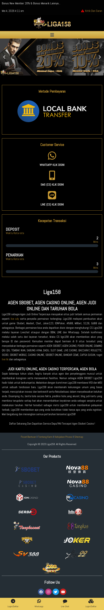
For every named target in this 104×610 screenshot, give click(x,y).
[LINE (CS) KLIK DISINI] (52, 195)
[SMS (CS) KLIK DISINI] (52, 175)
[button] (52, 35)
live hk (5, 359)
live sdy (15, 318)
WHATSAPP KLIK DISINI (52, 165)
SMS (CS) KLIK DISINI (52, 185)
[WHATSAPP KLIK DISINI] (52, 155)
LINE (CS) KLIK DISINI (52, 204)
